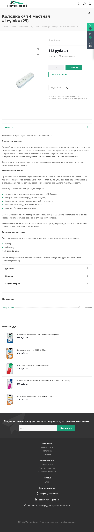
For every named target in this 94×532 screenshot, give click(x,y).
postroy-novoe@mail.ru (49, 499)
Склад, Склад (8, 307)
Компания (47, 443)
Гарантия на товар (47, 471)
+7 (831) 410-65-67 (49, 493)
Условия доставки (47, 468)
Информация (47, 460)
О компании (47, 447)
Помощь (47, 477)
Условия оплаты (47, 464)
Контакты (47, 454)
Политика (47, 450)
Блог (47, 481)
